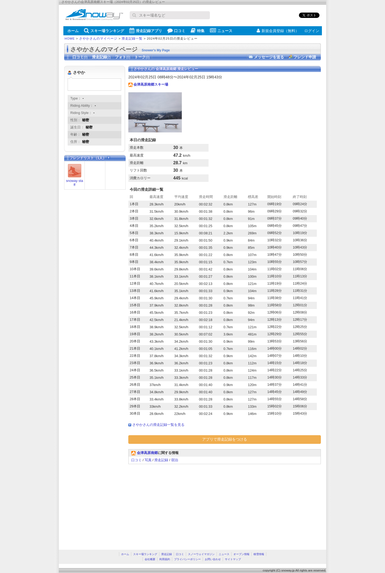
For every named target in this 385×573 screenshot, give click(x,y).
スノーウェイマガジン (201, 554)
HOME (70, 38)
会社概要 (150, 559)
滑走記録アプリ (145, 30)
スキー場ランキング (104, 30)
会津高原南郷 (147, 453)
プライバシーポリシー (187, 559)
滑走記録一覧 (132, 38)
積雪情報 (258, 554)
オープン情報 (241, 554)
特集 (198, 30)
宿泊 (174, 460)
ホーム (73, 31)
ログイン (311, 31)
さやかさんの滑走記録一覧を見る (158, 425)
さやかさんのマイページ (98, 38)
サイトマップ (233, 559)
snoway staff (74, 183)
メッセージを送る (269, 57)
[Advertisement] (173, 504)
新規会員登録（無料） (278, 31)
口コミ (176, 30)
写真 (148, 460)
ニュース (221, 30)
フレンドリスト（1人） (90, 158)
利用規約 (164, 559)
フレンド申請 (305, 57)
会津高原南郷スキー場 (150, 84)
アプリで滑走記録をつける (224, 439)
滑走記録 (101, 57)
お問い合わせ (213, 559)
